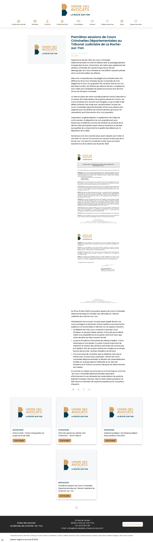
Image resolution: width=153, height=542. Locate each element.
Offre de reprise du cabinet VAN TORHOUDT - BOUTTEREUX (71, 434)
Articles (130, 535)
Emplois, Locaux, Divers (99, 535)
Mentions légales (113, 535)
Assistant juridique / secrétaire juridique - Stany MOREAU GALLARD (121, 434)
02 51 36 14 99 (84, 525)
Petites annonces (107, 24)
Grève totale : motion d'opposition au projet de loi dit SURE (28, 434)
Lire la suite (19, 440)
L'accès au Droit (62, 24)
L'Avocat (47, 24)
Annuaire (35, 24)
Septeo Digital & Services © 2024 (24, 539)
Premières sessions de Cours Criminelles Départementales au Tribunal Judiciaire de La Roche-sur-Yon (76, 488)
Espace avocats (136, 24)
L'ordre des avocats (19, 24)
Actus (122, 24)
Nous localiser (134, 524)
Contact (92, 24)
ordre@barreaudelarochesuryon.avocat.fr (85, 528)
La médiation (78, 24)
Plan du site (123, 535)
